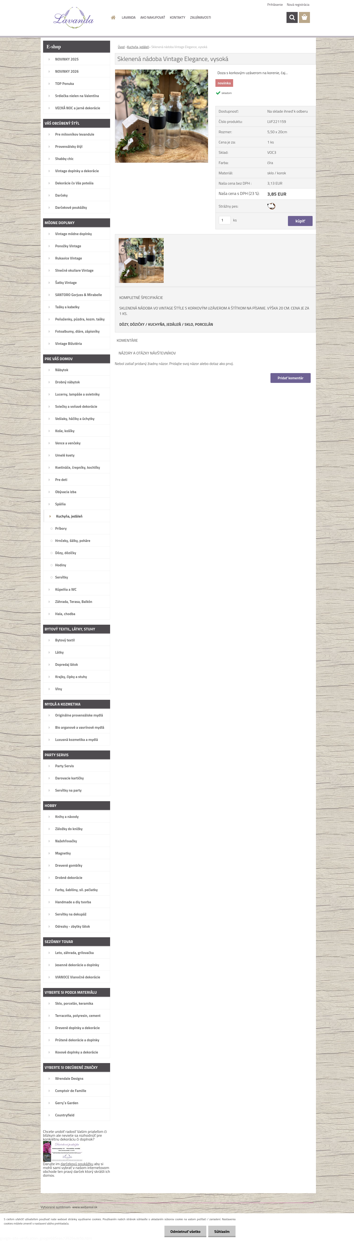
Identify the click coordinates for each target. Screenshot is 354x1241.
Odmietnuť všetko (185, 1231)
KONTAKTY (177, 17)
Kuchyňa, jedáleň (138, 46)
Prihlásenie (275, 4)
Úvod (121, 46)
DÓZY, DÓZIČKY (132, 324)
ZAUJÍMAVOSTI (200, 17)
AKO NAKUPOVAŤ (152, 17)
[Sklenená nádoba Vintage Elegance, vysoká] (161, 71)
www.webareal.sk (84, 1206)
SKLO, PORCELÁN (199, 324)
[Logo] (74, 18)
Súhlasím (222, 1231)
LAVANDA (128, 17)
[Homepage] (112, 17)
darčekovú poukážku (77, 1164)
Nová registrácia (298, 4)
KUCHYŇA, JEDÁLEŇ (164, 324)
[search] (292, 17)
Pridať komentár (290, 378)
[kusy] (225, 220)
